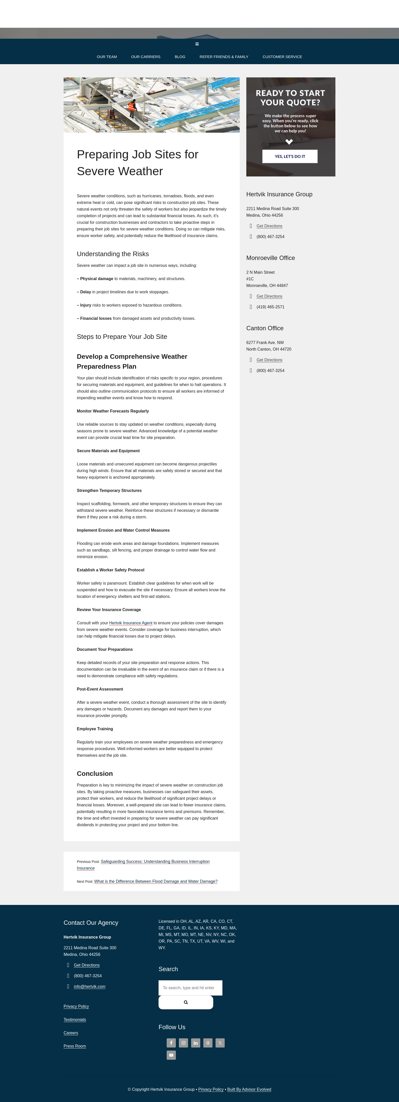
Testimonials (75, 1019)
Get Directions (269, 226)
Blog (180, 56)
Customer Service (282, 56)
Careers (71, 1033)
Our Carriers (146, 56)
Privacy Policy (76, 1006)
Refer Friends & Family (224, 56)
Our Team (107, 56)
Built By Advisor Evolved (249, 1076)
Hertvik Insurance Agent (130, 623)
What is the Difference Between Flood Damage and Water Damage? (156, 881)
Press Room (75, 1046)
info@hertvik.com (89, 986)
